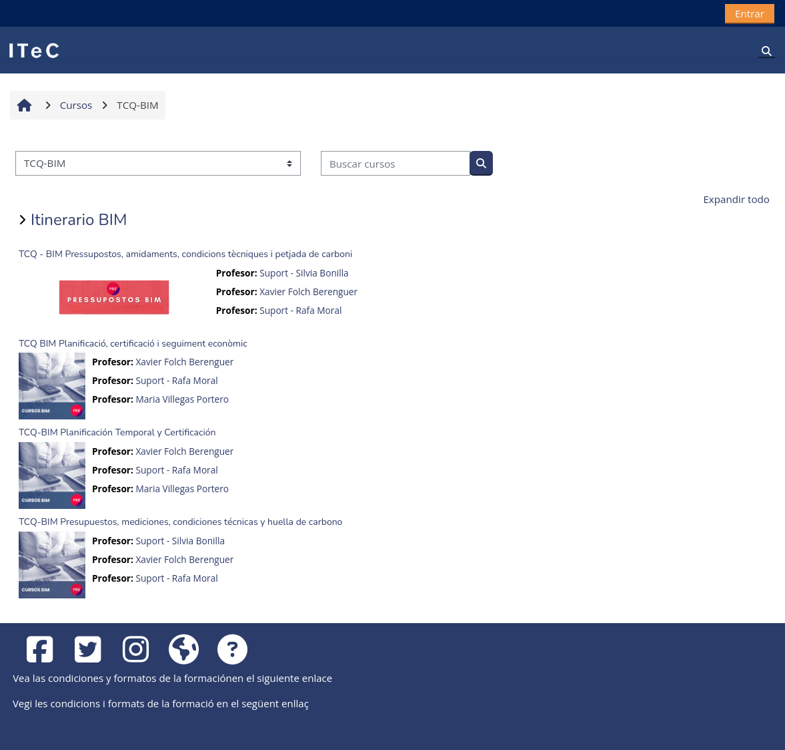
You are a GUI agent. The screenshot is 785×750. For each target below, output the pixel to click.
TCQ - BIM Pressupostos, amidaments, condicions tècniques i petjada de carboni (185, 254)
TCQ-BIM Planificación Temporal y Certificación (117, 432)
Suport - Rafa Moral (300, 310)
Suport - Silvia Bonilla (304, 272)
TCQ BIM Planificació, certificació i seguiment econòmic (133, 343)
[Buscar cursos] (395, 163)
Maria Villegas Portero (182, 399)
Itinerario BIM (79, 219)
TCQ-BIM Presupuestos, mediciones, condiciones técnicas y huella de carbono (180, 522)
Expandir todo (736, 199)
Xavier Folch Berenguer (308, 291)
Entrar (749, 13)
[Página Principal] (33, 49)
